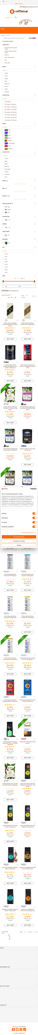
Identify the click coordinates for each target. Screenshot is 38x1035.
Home (3, 35)
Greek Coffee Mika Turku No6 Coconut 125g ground (10, 826)
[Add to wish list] (17, 321)
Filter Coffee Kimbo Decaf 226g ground (27, 742)
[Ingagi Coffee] (23, 404)
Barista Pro (7, 83)
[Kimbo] (23, 739)
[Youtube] (17, 1030)
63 (11, 297)
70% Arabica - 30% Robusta (11, 117)
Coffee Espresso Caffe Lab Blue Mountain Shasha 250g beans (10, 784)
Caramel (6, 171)
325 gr (6, 264)
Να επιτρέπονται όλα (19, 536)
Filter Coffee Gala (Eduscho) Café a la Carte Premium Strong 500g (27, 366)
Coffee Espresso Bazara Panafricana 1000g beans (27, 617)
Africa (8, 130)
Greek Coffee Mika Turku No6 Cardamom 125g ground (27, 826)
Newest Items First (7, 295)
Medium (9, 209)
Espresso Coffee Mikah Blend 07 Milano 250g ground (10, 868)
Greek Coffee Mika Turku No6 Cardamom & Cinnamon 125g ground (27, 785)
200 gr (6, 272)
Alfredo (6, 73)
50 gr (6, 259)
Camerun (8, 141)
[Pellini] (5, 362)
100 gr (6, 261)
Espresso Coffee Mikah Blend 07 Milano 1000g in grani (10, 910)
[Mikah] (23, 780)
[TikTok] (24, 1030)
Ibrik (6, 60)
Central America (10, 143)
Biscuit (6, 163)
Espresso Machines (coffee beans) (10, 52)
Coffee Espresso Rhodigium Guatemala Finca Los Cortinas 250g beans (10, 743)
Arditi (6, 81)
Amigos (6, 78)
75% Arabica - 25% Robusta (11, 114)
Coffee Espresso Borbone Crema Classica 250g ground (28, 700)
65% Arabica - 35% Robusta (11, 120)
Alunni (6, 75)
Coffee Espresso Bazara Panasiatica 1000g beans (10, 617)
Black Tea (7, 166)
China (8, 146)
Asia (7, 133)
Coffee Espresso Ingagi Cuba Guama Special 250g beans (10, 449)
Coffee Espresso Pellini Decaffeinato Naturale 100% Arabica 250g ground (10, 366)
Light (8, 206)
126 (15, 297)
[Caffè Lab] (5, 404)
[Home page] (19, 13)
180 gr (6, 269)
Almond (6, 158)
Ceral (6, 177)
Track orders (19, 3)
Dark (8, 212)
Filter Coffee (7, 62)
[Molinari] (5, 320)
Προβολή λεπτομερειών (27, 532)
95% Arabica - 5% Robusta (10, 104)
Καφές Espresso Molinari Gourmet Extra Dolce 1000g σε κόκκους (10, 324)
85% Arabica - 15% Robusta (11, 109)
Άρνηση (19, 545)
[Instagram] (20, 1030)
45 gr (6, 256)
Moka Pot (7, 54)
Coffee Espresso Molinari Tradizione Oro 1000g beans (28, 323)
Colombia (8, 149)
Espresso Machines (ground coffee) (11, 48)
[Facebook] (13, 1030)
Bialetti (6, 89)
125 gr (6, 267)
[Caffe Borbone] (5, 697)
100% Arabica (8, 101)
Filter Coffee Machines (9, 57)
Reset (13, 286)
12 (26, 295)
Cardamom (7, 174)
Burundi (8, 138)
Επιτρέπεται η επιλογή (19, 541)
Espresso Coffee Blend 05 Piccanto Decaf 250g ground (27, 910)
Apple (6, 161)
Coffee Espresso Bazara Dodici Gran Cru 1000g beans (27, 658)
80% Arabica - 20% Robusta (11, 112)
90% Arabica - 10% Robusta (11, 107)
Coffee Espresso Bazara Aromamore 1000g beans (10, 575)
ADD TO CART (10, 339)
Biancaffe (7, 91)
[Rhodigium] (5, 739)
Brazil (7, 135)
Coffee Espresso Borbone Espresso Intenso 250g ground (10, 700)
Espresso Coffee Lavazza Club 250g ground (27, 449)
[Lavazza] (23, 445)
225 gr (6, 253)
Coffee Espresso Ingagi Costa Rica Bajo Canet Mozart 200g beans (27, 408)
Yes (9, 219)
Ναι (9, 242)
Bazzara (6, 86)
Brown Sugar (7, 169)
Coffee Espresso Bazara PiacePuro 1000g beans (27, 575)
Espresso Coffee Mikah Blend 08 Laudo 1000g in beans (27, 868)
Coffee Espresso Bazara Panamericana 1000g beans (10, 658)
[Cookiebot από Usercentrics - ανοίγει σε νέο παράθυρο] (30, 489)
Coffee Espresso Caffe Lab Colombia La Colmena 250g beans (10, 408)
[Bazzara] (5, 571)
